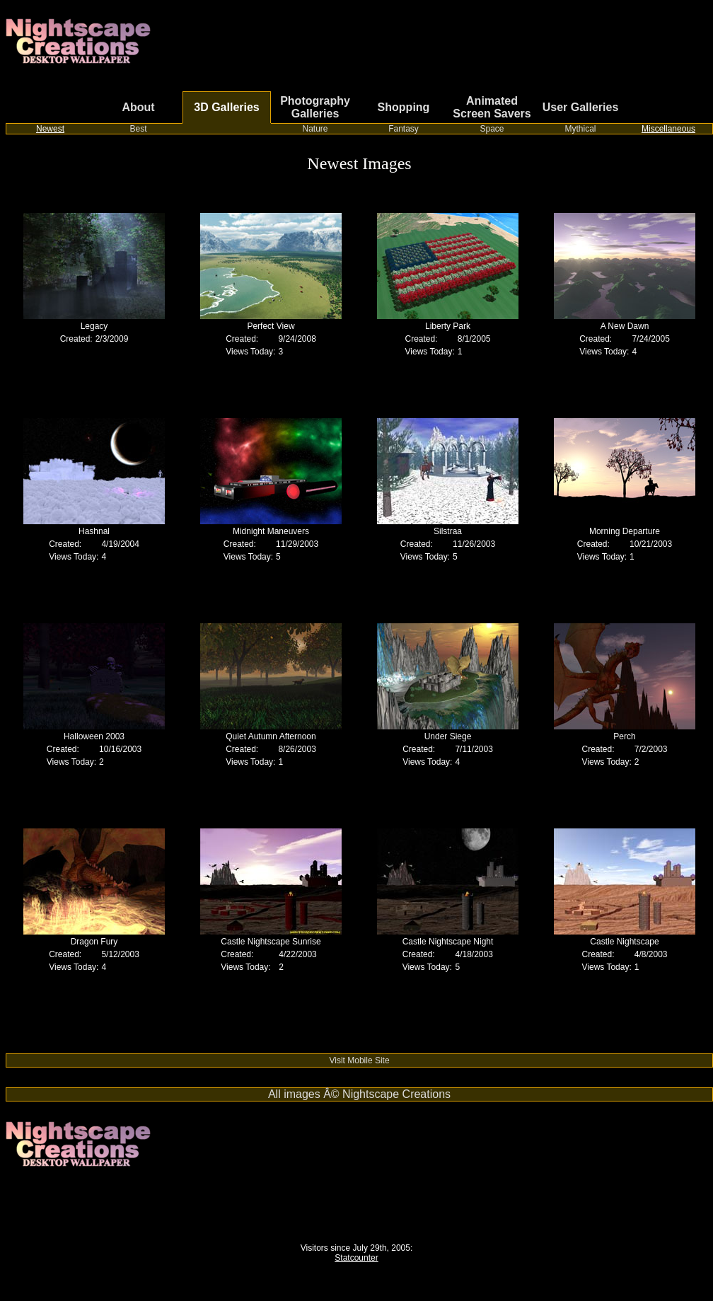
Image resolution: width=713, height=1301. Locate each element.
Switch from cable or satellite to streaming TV (91, 1048)
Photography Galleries (315, 107)
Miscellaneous (668, 129)
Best (137, 129)
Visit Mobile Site (359, 1060)
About (138, 107)
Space (492, 129)
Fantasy (403, 129)
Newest (50, 129)
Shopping (404, 107)
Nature (314, 129)
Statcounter (356, 1258)
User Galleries (581, 107)
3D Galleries (227, 107)
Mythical (580, 129)
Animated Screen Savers (492, 107)
